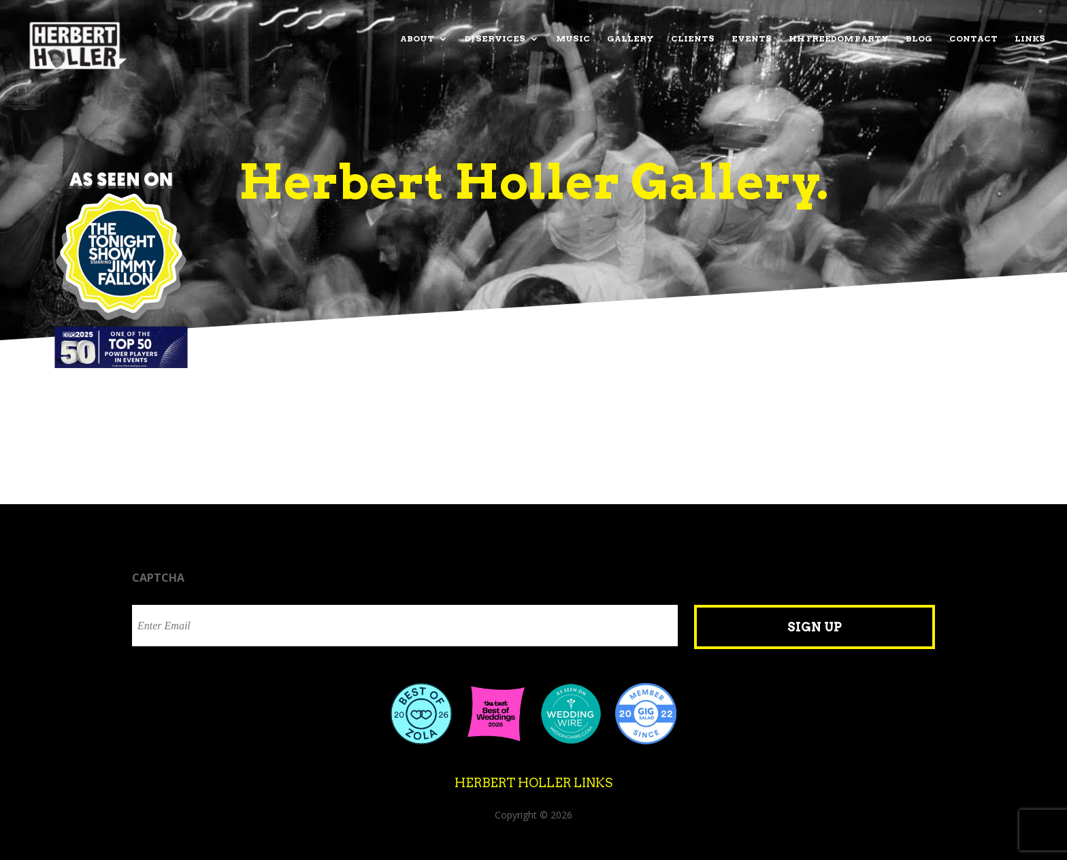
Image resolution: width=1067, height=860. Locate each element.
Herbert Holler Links (533, 783)
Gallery (630, 39)
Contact (973, 39)
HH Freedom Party (839, 39)
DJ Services (495, 39)
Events (752, 39)
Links (1030, 39)
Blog (919, 39)
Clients (693, 39)
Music (573, 39)
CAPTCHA (158, 577)
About (417, 39)
